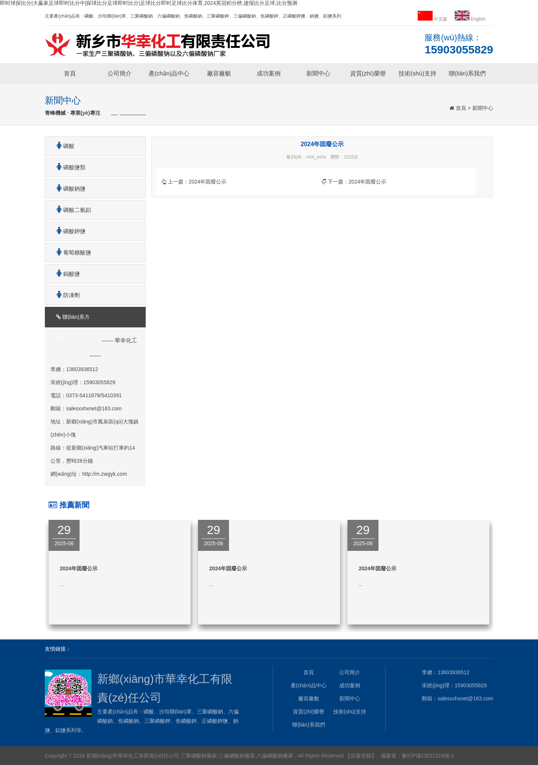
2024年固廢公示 (207, 182)
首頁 (70, 73)
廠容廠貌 (219, 73)
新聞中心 (318, 73)
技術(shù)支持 (417, 73)
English (470, 19)
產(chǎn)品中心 (169, 73)
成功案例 (269, 73)
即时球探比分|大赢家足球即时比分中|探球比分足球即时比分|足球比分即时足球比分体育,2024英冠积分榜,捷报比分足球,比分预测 (148, 3)
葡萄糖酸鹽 (71, 252)
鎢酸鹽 (65, 274)
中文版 (433, 19)
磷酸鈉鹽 (68, 188)
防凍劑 (65, 295)
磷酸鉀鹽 (68, 231)
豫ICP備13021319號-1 (428, 756)
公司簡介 (120, 73)
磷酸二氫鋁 (71, 210)
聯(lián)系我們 (467, 73)
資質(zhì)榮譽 (368, 73)
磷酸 (62, 146)
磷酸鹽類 (68, 167)
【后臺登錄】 (361, 756)
